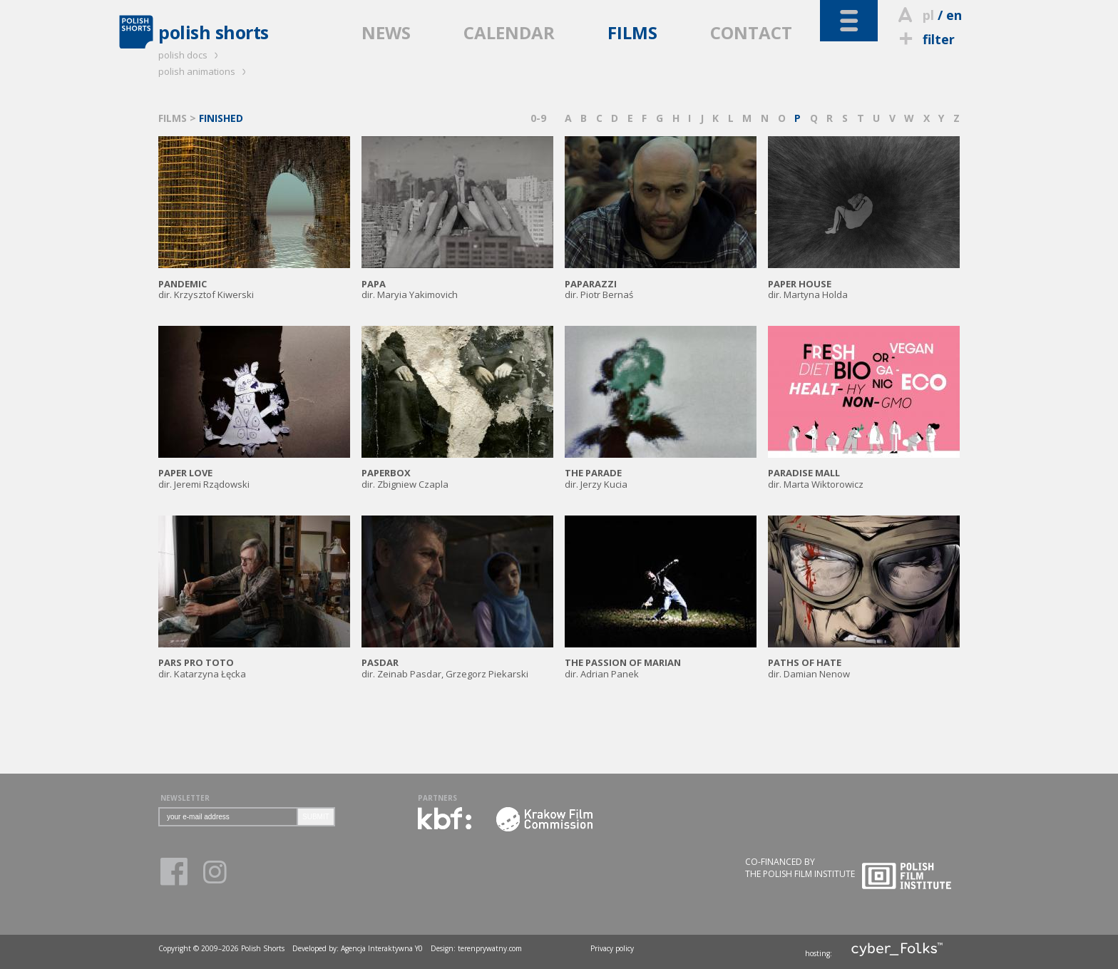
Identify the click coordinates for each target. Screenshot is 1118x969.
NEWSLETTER (185, 798)
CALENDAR (509, 32)
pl (928, 15)
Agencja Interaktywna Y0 (382, 948)
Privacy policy (612, 948)
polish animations (204, 71)
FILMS (632, 32)
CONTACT (751, 32)
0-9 (538, 118)
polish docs (190, 54)
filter (925, 39)
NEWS (386, 32)
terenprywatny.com (490, 948)
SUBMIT (315, 817)
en (954, 15)
